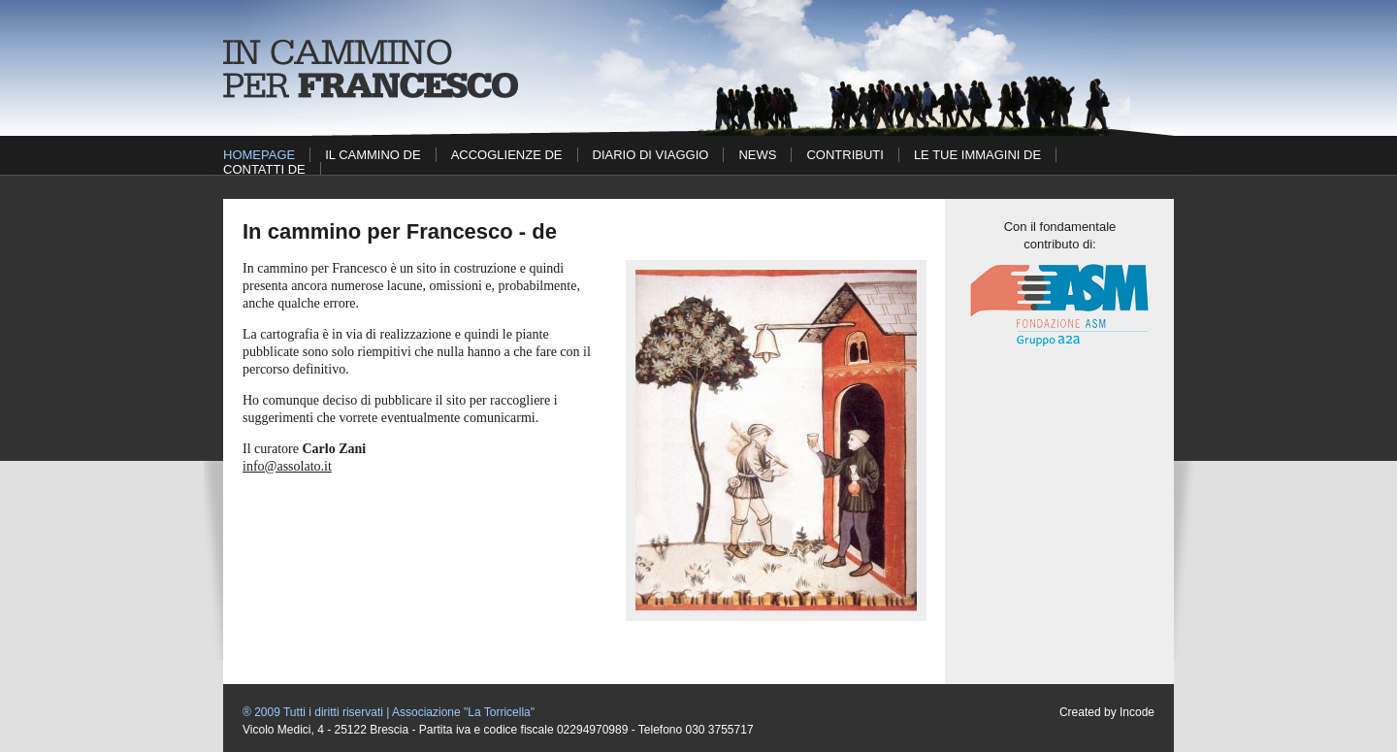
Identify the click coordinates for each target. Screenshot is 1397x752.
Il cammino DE (372, 154)
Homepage (259, 154)
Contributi (844, 154)
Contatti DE (264, 169)
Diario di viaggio (651, 154)
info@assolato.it (287, 466)
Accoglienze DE (507, 154)
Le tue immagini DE (977, 154)
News (757, 154)
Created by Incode (1106, 712)
